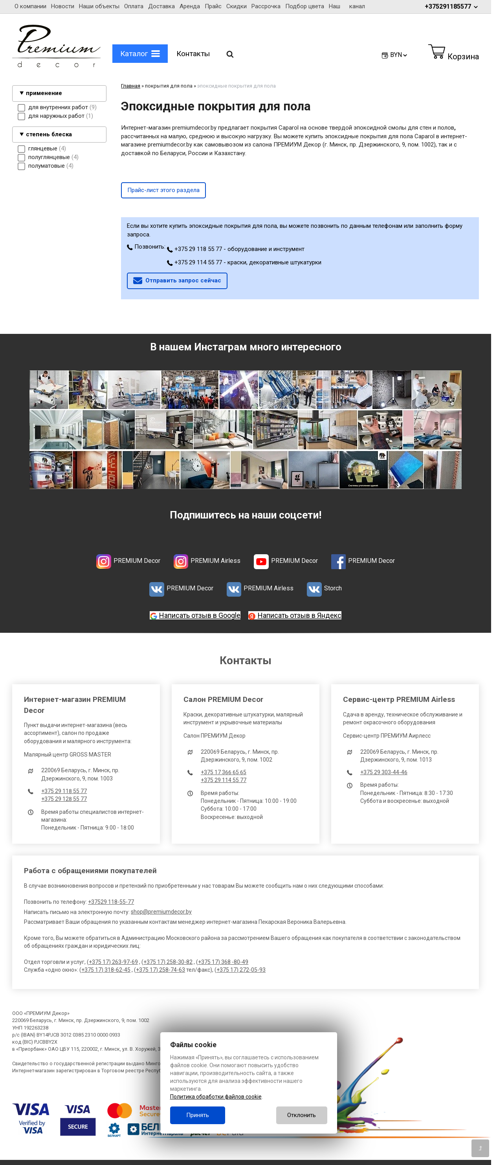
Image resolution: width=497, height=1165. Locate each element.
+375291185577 (452, 6)
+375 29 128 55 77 (64, 799)
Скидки (236, 6)
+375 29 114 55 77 (223, 780)
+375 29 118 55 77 (64, 791)
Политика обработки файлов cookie (216, 1097)
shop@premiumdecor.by (161, 912)
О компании (30, 6)
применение (44, 93)
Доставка (161, 6)
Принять (197, 1115)
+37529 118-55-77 (111, 902)
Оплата (133, 6)
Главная (130, 86)
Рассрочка (266, 6)
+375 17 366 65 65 (223, 772)
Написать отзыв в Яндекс (299, 615)
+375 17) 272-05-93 (241, 970)
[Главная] (56, 65)
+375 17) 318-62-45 (105, 970)
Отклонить (301, 1115)
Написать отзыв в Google (199, 615)
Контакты (193, 53)
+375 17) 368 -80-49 (223, 962)
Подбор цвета (304, 6)
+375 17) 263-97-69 (113, 962)
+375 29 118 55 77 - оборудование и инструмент (235, 249)
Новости (62, 6)
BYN (399, 55)
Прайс (213, 6)
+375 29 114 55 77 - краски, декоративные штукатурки (244, 262)
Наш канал (347, 6)
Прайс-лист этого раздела (163, 190)
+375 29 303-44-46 (383, 772)
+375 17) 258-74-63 (160, 970)
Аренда (190, 6)
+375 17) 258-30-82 (168, 962)
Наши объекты (99, 6)
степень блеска (49, 134)
